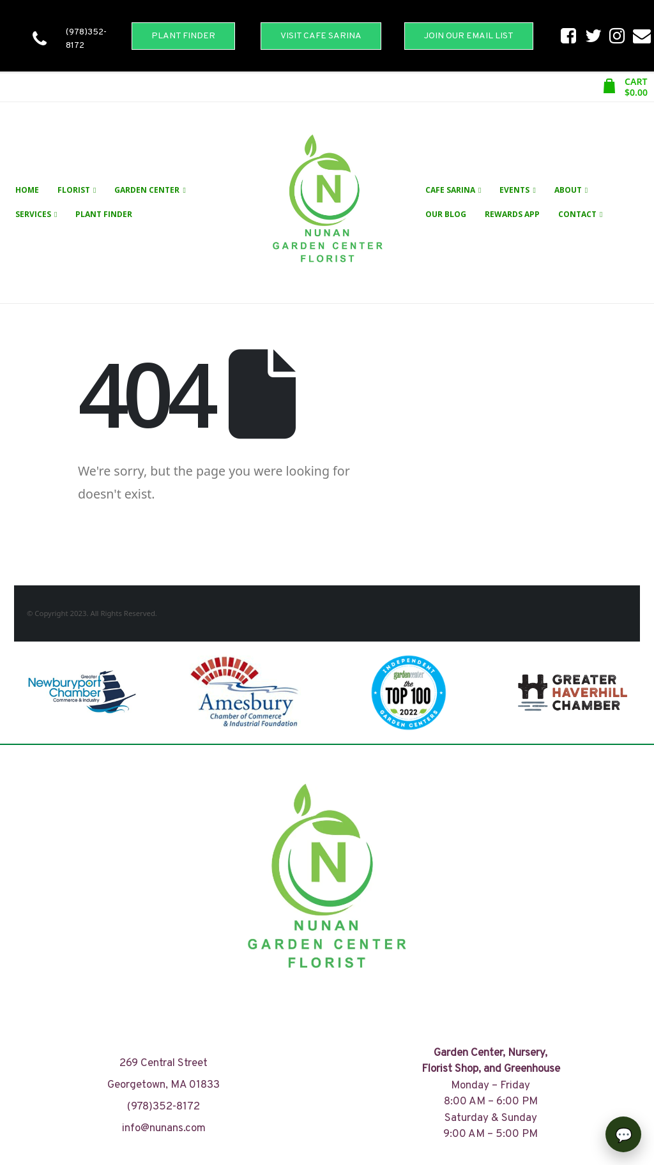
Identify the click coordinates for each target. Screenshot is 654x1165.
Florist (73, 189)
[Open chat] (623, 1134)
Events (514, 189)
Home (27, 189)
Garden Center (146, 189)
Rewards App (512, 214)
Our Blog (445, 214)
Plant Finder (103, 214)
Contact (577, 214)
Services (33, 214)
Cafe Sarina (450, 189)
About (568, 189)
